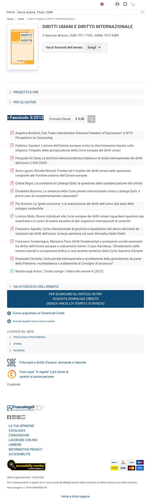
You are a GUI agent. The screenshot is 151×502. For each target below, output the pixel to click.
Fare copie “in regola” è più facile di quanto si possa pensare (44, 374)
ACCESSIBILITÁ (19, 454)
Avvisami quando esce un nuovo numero (34, 321)
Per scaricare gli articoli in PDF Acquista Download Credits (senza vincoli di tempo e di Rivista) (75, 298)
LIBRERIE (15, 445)
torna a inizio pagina (75, 496)
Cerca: (10, 12)
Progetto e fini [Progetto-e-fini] (25, 92)
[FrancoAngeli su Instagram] (18, 418)
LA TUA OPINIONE (21, 426)
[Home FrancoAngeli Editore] (20, 4)
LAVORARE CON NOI (23, 440)
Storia (17, 344)
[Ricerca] (142, 12)
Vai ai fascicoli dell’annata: (36, 287)
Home (10, 19)
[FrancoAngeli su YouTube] (23, 418)
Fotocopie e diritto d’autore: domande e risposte (52, 362)
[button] (101, 4)
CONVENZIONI (19, 435)
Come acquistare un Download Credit (38, 313)
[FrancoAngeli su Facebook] (9, 418)
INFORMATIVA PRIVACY (25, 449)
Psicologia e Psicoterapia (29, 337)
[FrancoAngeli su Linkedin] (14, 418)
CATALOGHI (17, 430)
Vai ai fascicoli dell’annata (64, 47)
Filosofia (19, 350)
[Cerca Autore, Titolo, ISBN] (77, 12)
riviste (20, 19)
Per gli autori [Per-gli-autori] (24, 102)
